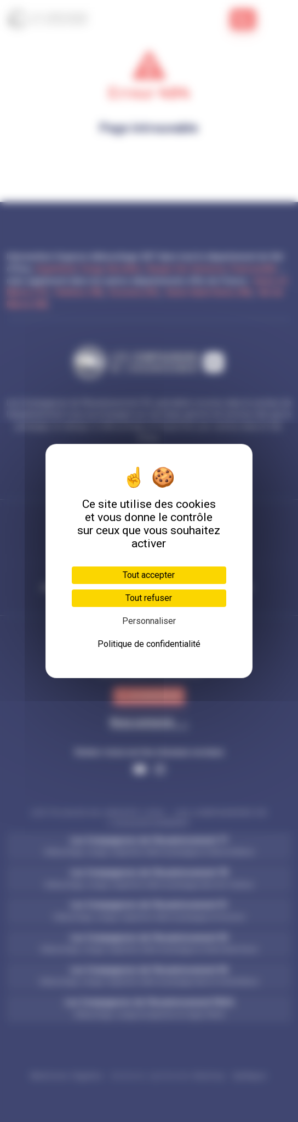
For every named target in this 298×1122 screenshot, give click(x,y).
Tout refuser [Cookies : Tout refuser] (148, 598)
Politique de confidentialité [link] (149, 644)
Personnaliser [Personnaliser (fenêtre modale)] (149, 621)
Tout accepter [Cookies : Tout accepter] (149, 575)
